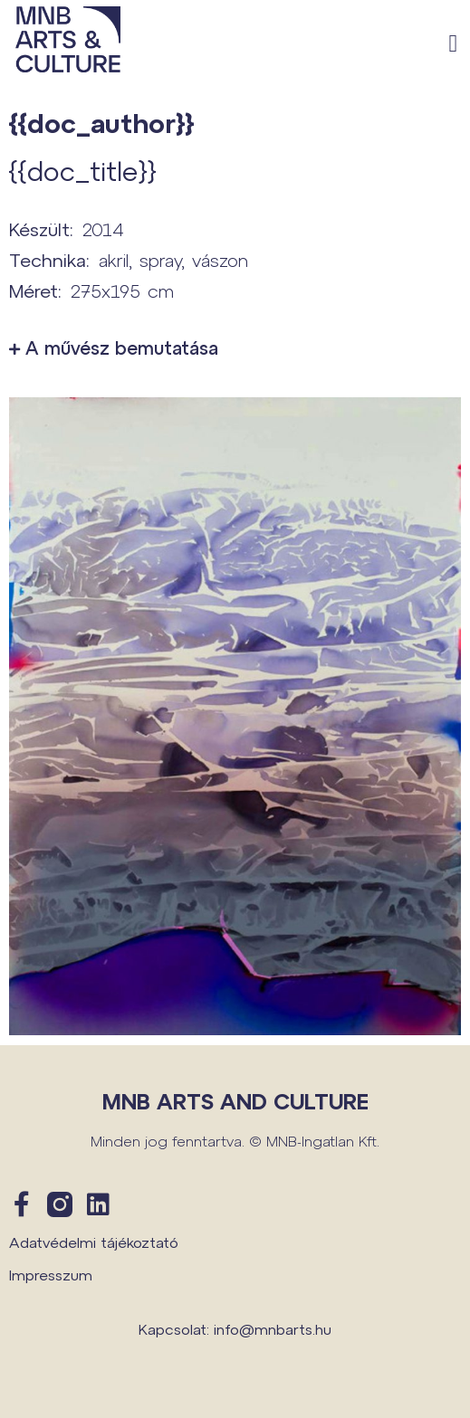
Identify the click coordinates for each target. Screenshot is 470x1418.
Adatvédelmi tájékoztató (93, 1242)
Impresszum (50, 1274)
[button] (453, 43)
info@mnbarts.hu (272, 1328)
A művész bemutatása (121, 347)
